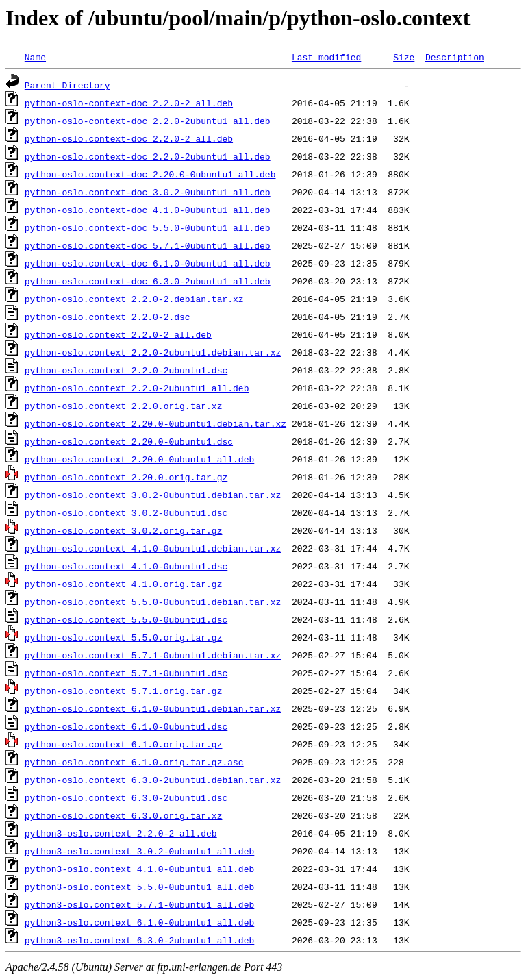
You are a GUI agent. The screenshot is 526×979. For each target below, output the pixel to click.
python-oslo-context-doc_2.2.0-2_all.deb (129, 103)
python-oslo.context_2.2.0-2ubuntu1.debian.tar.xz (153, 352)
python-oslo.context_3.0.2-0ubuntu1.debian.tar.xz (153, 494)
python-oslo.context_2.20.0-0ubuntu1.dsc (129, 441)
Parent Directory (67, 85)
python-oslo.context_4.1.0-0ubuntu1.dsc (126, 566)
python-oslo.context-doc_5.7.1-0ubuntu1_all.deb (148, 245)
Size (403, 57)
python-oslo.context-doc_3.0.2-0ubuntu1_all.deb (148, 192)
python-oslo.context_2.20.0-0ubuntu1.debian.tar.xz (155, 423)
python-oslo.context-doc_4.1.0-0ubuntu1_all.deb (148, 209)
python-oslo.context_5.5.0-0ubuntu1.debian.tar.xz (153, 601)
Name (35, 57)
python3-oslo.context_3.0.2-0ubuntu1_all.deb (139, 851)
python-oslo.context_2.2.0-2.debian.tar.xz (134, 299)
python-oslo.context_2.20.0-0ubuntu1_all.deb (139, 459)
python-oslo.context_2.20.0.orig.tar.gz (126, 477)
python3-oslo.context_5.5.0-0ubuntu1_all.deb (139, 886)
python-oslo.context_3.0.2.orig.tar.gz (124, 530)
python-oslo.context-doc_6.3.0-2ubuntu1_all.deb (148, 281)
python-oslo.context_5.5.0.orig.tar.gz (124, 637)
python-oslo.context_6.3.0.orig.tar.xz (124, 815)
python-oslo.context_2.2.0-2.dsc (107, 316)
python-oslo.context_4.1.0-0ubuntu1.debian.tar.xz (153, 548)
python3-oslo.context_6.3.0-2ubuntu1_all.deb (139, 940)
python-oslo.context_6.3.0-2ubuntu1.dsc (126, 797)
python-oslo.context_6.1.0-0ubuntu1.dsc (126, 726)
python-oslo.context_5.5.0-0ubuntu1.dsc (126, 619)
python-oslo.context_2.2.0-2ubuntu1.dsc (126, 370)
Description (454, 57)
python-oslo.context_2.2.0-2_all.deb (118, 334)
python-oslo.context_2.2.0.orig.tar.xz (124, 405)
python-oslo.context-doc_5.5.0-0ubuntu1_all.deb (148, 227)
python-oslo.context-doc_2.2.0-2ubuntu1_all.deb (148, 156)
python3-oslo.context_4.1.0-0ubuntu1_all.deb (139, 869)
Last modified (326, 57)
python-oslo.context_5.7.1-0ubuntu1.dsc (126, 673)
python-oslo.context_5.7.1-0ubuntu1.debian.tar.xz (153, 655)
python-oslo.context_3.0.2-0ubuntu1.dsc (126, 512)
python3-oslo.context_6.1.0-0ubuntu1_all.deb (139, 922)
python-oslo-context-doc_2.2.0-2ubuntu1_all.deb (148, 120)
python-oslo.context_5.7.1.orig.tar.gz (124, 690)
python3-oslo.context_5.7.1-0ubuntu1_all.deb (139, 904)
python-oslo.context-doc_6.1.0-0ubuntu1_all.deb (148, 263)
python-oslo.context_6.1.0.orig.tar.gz (124, 744)
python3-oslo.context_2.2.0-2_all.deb (121, 833)
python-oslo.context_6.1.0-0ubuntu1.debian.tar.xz (153, 708)
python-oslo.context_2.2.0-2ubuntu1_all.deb (137, 388)
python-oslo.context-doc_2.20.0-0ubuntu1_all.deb (150, 174)
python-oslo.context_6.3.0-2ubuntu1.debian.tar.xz (153, 779)
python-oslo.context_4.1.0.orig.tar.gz (124, 584)
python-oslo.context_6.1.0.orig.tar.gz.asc (134, 762)
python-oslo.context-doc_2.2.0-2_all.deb (129, 138)
